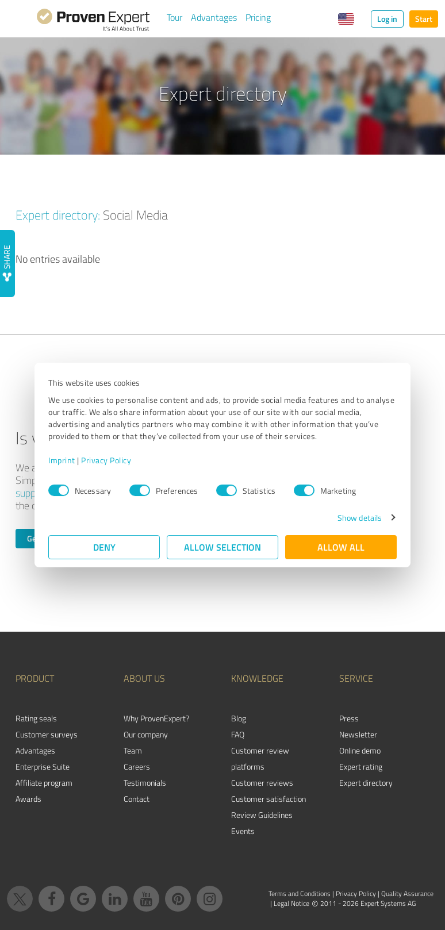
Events (243, 830)
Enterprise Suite (43, 766)
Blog (238, 718)
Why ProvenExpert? (156, 718)
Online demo (360, 750)
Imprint (61, 460)
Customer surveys (47, 734)
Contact (136, 798)
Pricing (258, 17)
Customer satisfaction (268, 798)
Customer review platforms (260, 758)
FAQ (237, 734)
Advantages (214, 17)
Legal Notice (291, 903)
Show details (359, 517)
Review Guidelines (262, 814)
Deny (104, 547)
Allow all (341, 547)
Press (349, 718)
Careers (137, 766)
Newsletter (358, 734)
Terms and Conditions (299, 893)
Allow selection (222, 547)
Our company (146, 734)
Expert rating (360, 766)
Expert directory (366, 782)
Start (423, 18)
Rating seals (36, 718)
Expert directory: (58, 214)
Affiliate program (44, 782)
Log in (387, 18)
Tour (174, 17)
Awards (28, 798)
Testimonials (145, 782)
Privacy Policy (106, 460)
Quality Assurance (407, 893)
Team (133, 750)
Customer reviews (262, 782)
